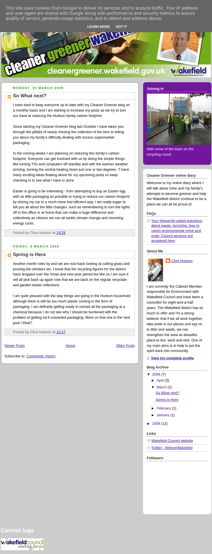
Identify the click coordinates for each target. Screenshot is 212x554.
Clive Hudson (182, 261)
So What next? (30, 95)
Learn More (98, 26)
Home (70, 346)
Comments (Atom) (40, 356)
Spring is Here (29, 254)
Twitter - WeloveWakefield (172, 448)
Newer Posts (15, 346)
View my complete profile (172, 358)
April (161, 380)
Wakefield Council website (172, 441)
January (163, 415)
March (162, 387)
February (164, 408)
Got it (121, 26)
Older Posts (125, 346)
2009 (156, 374)
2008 (156, 424)
